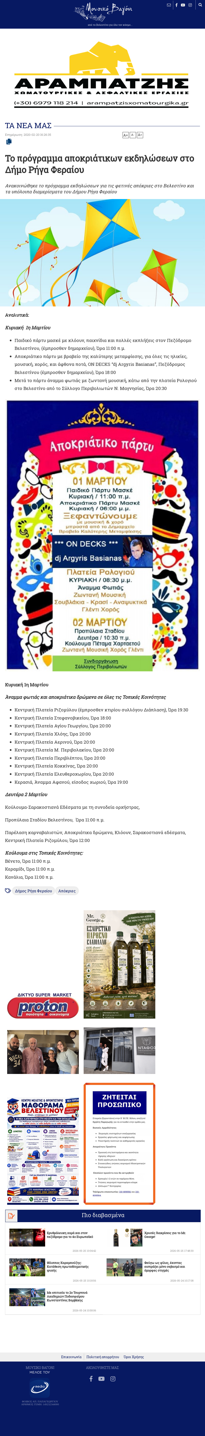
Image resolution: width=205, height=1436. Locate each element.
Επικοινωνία (71, 1357)
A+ (125, 135)
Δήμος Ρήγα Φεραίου (33, 890)
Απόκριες (67, 890)
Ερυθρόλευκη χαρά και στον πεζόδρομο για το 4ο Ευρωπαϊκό (70, 1235)
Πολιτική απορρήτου (102, 1357)
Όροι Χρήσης (134, 1357)
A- (133, 135)
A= (140, 135)
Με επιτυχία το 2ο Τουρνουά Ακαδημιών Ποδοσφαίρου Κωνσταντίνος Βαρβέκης (67, 1296)
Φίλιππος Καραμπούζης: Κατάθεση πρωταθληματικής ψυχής (68, 1266)
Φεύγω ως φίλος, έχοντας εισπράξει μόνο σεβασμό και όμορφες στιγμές (164, 1266)
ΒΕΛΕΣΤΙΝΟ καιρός (19, 18)
